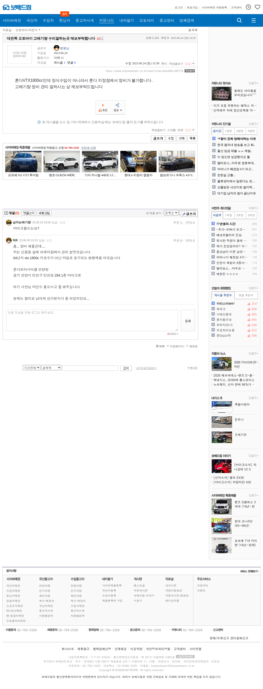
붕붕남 (64, 48)
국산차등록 (109, 590)
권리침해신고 (239, 638)
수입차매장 (13, 591)
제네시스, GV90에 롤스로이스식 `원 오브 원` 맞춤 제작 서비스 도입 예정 (236, 380)
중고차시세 (46, 611)
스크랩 (171, 129)
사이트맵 (195, 649)
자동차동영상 (173, 590)
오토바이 (202, 585)
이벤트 (201, 590)
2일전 (239, 131)
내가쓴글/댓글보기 (146, 368)
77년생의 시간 (226, 224)
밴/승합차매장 (15, 616)
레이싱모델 (172, 600)
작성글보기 (176, 63)
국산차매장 (13, 586)
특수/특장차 (46, 601)
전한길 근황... (226, 175)
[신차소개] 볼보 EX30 (229, 477)
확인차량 (44, 596)
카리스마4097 (234, 303)
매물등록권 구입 (112, 600)
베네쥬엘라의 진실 (229, 235)
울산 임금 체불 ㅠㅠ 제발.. (234, 151)
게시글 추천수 (223, 295)
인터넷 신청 (88, 147)
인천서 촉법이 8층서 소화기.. (232, 263)
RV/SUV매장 (14, 611)
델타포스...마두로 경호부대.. (236, 163)
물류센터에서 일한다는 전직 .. (237, 181)
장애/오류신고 (219, 638)
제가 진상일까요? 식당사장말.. (232, 246)
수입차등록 (109, 595)
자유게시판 (141, 590)
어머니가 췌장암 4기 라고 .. (235, 169)
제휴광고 (83, 649)
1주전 (228, 215)
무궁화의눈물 (234, 330)
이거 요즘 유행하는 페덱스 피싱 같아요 (236, 105)
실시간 (217, 131)
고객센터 (180, 649)
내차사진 (170, 585)
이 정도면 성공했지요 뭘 (233, 157)
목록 (195, 30)
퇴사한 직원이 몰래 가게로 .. (232, 240)
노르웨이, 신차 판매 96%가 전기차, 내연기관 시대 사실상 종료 (236, 384)
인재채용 (121, 649)
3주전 (251, 215)
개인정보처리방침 (158, 649)
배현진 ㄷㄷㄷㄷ (228, 274)
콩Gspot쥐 (234, 335)
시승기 (138, 600)
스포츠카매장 (14, 606)
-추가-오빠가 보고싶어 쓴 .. (232, 229)
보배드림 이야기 (144, 595)
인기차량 (44, 591)
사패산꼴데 (234, 314)
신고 (188, 63)
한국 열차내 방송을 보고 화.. (236, 145)
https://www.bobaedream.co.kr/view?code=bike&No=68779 (144, 71)
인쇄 (180, 129)
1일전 (228, 131)
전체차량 (44, 586)
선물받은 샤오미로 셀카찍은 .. (237, 187)
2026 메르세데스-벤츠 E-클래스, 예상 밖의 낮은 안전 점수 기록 (236, 375)
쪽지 (164, 63)
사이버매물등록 (112, 585)
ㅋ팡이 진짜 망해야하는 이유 (236, 139)
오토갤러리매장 (16, 621)
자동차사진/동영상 (177, 595)
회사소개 (68, 649)
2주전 (239, 215)
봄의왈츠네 (234, 319)
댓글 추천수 (246, 295)
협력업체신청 (102, 649)
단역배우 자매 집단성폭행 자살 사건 (236, 110)
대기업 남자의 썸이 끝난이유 (236, 193)
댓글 (70, 62)
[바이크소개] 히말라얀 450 (232, 482)
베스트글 (139, 585)
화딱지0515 (234, 325)
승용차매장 (13, 601)
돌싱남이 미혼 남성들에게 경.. (232, 252)
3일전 (251, 131)
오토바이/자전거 (26, 30)
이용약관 (136, 649)
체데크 (234, 309)
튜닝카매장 (13, 596)
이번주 (217, 215)
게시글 (58, 62)
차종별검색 (46, 616)
